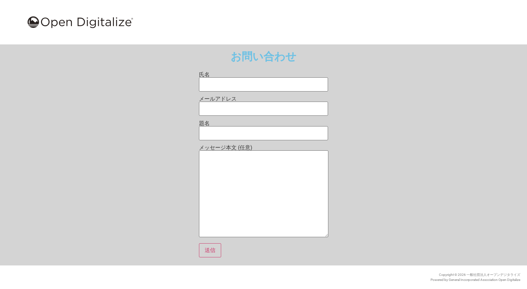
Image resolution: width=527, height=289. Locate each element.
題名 (263, 128)
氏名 (263, 79)
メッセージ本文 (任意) (263, 191)
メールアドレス (263, 104)
